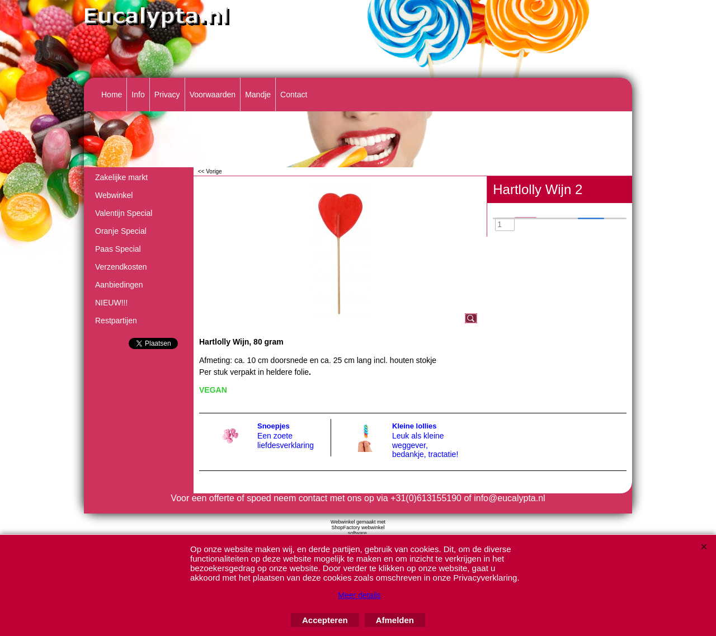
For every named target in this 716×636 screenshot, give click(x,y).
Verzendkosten (121, 266)
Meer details (359, 595)
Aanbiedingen (119, 284)
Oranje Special (121, 231)
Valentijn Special (123, 213)
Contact (293, 94)
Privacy (167, 94)
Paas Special (118, 248)
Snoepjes (273, 426)
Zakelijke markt (121, 177)
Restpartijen (116, 320)
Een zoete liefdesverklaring (285, 440)
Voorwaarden (213, 94)
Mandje (258, 94)
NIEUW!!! (111, 302)
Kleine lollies (414, 426)
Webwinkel (114, 195)
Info (137, 94)
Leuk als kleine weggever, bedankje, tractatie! (425, 445)
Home (111, 94)
